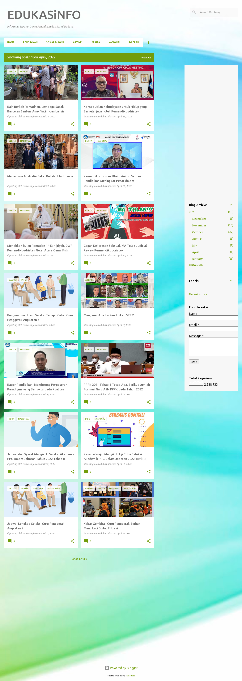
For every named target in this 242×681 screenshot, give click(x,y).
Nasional (114, 42)
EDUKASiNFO (44, 14)
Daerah (134, 42)
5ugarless (130, 676)
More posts (79, 559)
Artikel (78, 42)
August (197, 239)
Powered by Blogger (121, 668)
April (195, 252)
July (194, 245)
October (197, 232)
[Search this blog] (218, 12)
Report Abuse (198, 294)
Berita (95, 42)
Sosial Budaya (55, 42)
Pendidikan (30, 42)
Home (11, 42)
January (197, 259)
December (199, 219)
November (199, 225)
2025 (192, 212)
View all (146, 57)
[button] (72, 124)
